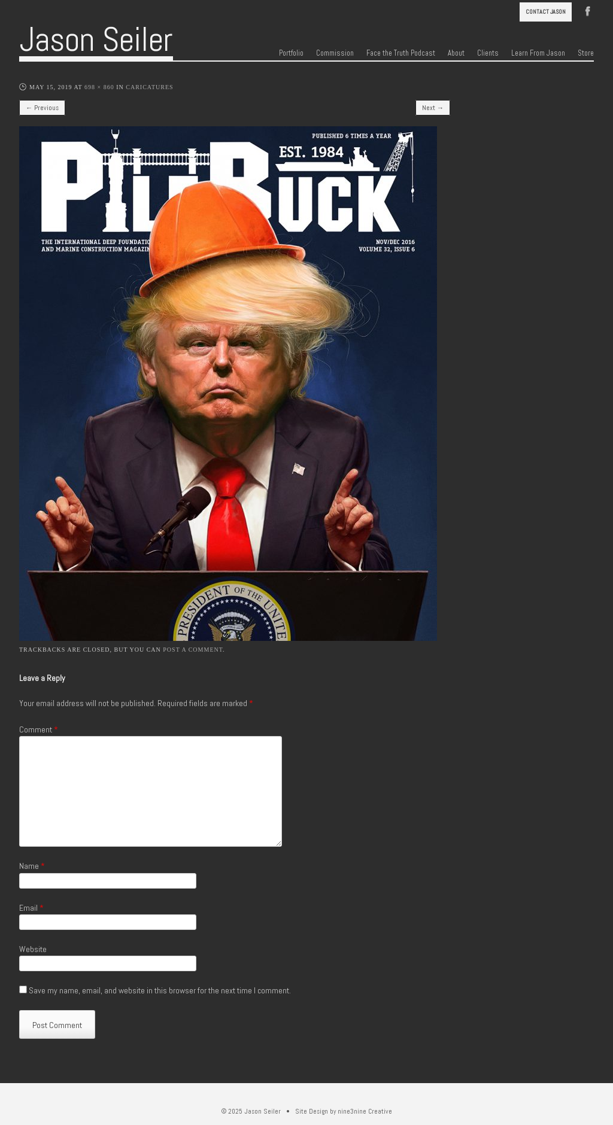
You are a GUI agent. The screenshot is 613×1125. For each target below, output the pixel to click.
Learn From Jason (538, 53)
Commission (335, 53)
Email (31, 907)
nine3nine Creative (365, 1111)
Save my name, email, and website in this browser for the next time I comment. (160, 990)
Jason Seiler (96, 39)
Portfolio (291, 53)
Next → (433, 108)
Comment (38, 729)
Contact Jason (546, 12)
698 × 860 (99, 87)
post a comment (193, 649)
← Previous (42, 108)
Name (32, 866)
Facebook (588, 10)
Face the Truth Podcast (400, 53)
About (456, 53)
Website (33, 949)
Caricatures (149, 87)
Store (586, 53)
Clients (488, 53)
